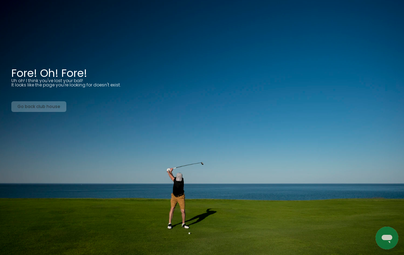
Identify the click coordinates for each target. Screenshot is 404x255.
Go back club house (38, 106)
